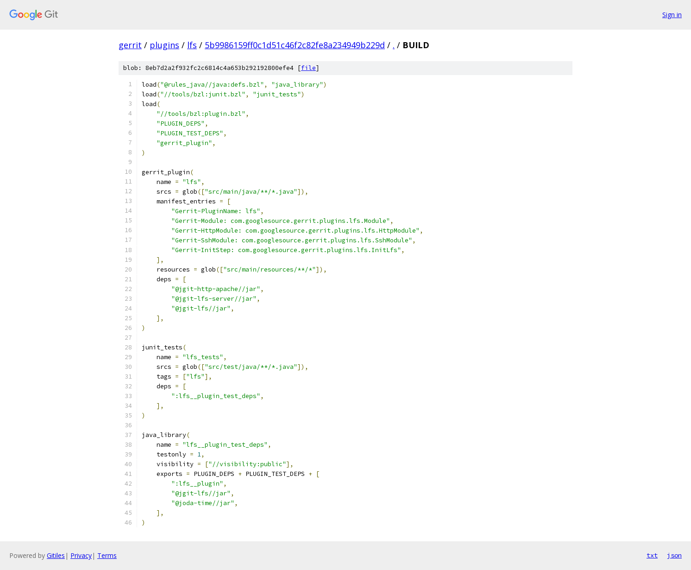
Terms (107, 555)
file (308, 68)
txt (652, 555)
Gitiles (56, 555)
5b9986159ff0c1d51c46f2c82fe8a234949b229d (295, 45)
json (674, 555)
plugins (164, 45)
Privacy (81, 555)
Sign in (672, 14)
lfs (192, 45)
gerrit (130, 45)
